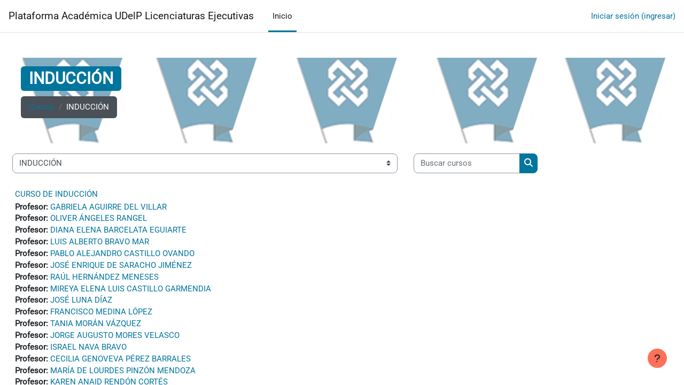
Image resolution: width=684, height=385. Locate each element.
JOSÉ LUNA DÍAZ (81, 304)
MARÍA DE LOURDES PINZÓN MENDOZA (123, 376)
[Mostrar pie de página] (657, 358)
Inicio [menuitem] (282, 16)
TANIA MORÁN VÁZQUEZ (95, 328)
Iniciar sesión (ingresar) (633, 16)
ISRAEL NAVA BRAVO (88, 352)
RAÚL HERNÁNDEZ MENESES (104, 279)
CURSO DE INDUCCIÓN (56, 194)
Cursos (42, 107)
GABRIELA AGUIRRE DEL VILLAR (108, 207)
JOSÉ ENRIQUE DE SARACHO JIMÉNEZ (121, 267)
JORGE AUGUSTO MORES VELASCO (115, 339)
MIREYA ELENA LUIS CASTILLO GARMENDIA (130, 291)
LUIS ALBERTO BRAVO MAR (99, 243)
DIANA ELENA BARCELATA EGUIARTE (118, 231)
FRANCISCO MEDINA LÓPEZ (101, 315)
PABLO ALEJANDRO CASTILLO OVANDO (122, 255)
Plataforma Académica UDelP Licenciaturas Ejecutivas (131, 16)
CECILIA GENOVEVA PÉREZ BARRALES (120, 363)
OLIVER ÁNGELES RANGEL (98, 219)
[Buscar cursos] (467, 163)
